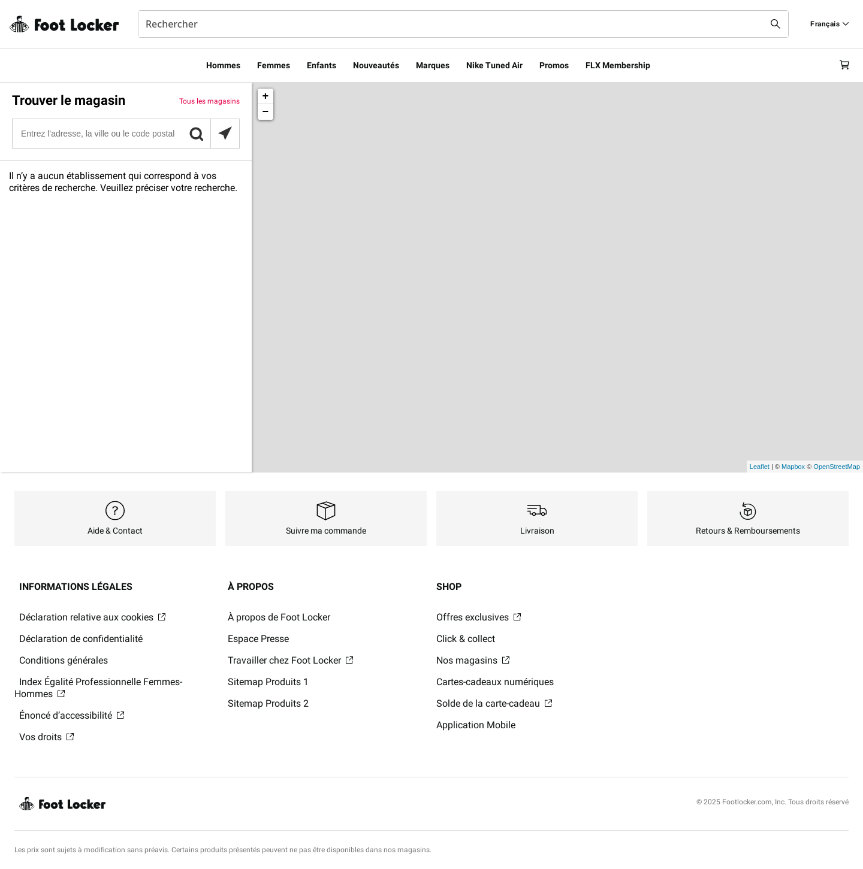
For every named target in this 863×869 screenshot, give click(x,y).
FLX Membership (618, 65)
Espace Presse (258, 638)
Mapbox (793, 466)
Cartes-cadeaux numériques (495, 682)
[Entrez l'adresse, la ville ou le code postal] (125, 133)
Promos (554, 65)
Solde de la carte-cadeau (494, 703)
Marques (432, 65)
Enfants (321, 65)
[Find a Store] (829, 24)
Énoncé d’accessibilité (71, 715)
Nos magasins (472, 660)
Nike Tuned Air (494, 65)
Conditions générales (63, 660)
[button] (196, 133)
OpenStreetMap (836, 466)
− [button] (265, 112)
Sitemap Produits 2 (268, 703)
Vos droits (46, 737)
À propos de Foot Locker (279, 617)
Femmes (273, 65)
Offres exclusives (478, 617)
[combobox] (463, 24)
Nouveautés (376, 65)
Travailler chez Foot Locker (290, 660)
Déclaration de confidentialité (81, 638)
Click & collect (465, 638)
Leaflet (760, 466)
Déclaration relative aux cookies (92, 617)
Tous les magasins (209, 101)
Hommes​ (223, 65)
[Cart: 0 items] (843, 65)
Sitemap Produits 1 (268, 682)
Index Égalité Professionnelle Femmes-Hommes (98, 688)
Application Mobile (475, 725)
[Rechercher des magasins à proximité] (224, 133)
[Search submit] (775, 24)
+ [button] (265, 96)
